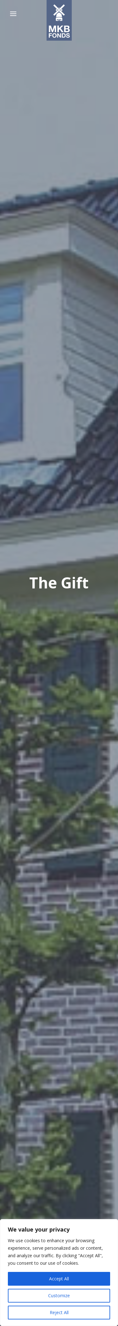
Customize (59, 1295)
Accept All (59, 1279)
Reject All (59, 1312)
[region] (59, 1272)
